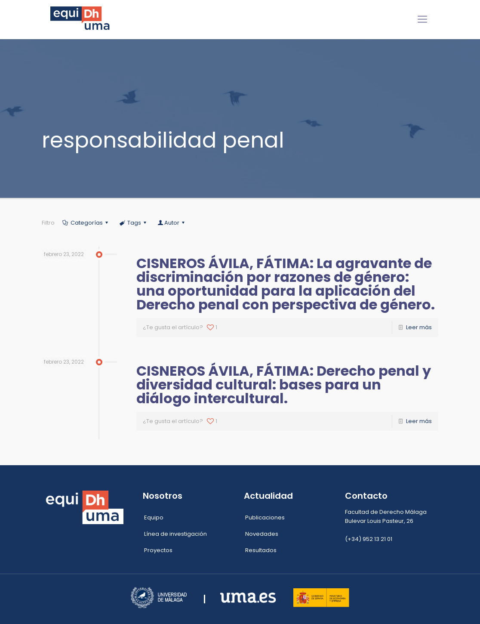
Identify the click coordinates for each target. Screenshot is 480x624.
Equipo (153, 517)
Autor (172, 223)
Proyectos (158, 550)
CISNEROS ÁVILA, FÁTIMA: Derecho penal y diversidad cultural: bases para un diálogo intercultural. (283, 384)
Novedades (261, 534)
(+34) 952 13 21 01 (368, 539)
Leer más (419, 327)
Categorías (85, 223)
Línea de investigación (175, 534)
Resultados (261, 550)
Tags (133, 223)
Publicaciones (265, 517)
